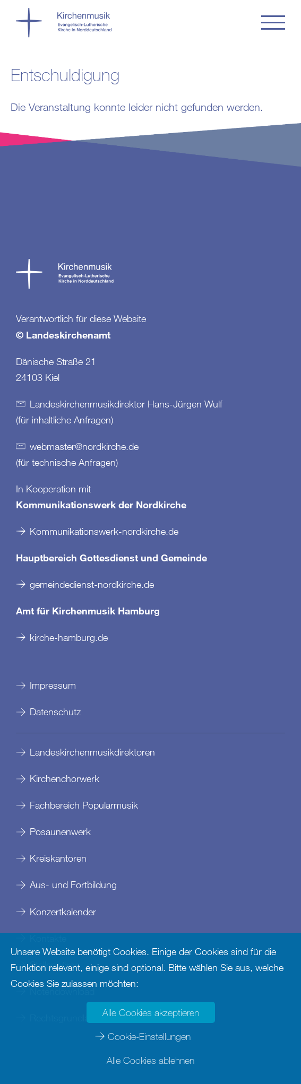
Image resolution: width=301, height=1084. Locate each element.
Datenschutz (55, 711)
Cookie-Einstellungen (149, 1036)
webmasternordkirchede (84, 446)
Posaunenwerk (60, 831)
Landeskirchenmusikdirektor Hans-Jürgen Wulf (126, 404)
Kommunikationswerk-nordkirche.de (104, 531)
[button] (273, 22)
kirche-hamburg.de (69, 637)
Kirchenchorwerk (64, 778)
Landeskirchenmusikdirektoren (92, 752)
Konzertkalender (63, 911)
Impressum (53, 685)
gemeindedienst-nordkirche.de (92, 584)
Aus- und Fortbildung (73, 884)
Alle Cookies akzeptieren (150, 1012)
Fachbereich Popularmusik (84, 805)
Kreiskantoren (58, 858)
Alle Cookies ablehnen (150, 1060)
